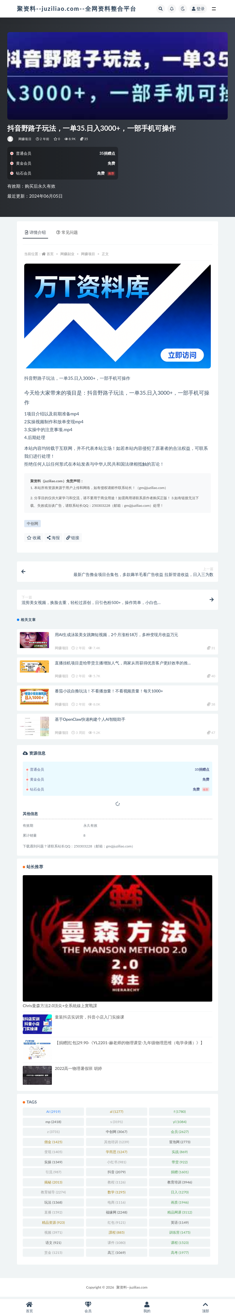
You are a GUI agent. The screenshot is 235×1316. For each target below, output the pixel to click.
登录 (198, 8)
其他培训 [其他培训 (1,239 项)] (116, 1143)
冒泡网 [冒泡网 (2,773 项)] (179, 1143)
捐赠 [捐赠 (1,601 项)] (180, 1174)
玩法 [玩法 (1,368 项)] (53, 1204)
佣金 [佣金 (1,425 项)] (53, 1143)
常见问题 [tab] (67, 232)
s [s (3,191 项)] (116, 1123)
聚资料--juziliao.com (131, 1289)
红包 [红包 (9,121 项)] (116, 1224)
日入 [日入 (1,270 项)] (180, 1194)
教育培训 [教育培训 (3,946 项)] (179, 1184)
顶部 (205, 1307)
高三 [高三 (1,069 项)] (116, 1254)
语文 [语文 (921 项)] (53, 1244)
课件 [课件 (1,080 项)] (116, 1244)
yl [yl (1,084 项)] (179, 1123)
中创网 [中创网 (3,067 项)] (116, 1134)
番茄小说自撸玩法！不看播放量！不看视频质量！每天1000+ (109, 692)
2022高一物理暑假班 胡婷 (78, 1070)
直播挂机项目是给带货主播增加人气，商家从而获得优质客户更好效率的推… (123, 664)
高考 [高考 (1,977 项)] (180, 1254)
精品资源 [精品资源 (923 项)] (53, 1224)
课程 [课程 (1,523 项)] (180, 1244)
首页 (50, 254)
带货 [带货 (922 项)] (179, 1164)
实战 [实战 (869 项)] (179, 1154)
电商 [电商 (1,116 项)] (116, 1204)
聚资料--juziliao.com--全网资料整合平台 (76, 8)
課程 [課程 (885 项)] (116, 1234)
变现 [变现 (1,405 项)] (53, 1154)
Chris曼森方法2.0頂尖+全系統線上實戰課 (60, 1007)
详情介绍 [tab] (35, 232)
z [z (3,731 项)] (53, 1134)
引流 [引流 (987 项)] (53, 1174)
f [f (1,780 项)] (180, 1113)
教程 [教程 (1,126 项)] (116, 1184)
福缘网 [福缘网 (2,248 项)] (116, 1214)
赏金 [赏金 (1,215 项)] (53, 1254)
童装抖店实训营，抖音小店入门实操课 (89, 1018)
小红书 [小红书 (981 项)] (116, 1164)
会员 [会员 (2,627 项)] (180, 1134)
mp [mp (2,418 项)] (53, 1123)
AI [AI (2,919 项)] (53, 1113)
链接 (73, 537)
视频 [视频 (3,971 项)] (53, 1234)
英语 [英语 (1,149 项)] (180, 1224)
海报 (53, 537)
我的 (146, 1307)
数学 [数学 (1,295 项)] (116, 1194)
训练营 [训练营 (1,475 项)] (179, 1234)
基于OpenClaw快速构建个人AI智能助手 (90, 721)
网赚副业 (67, 254)
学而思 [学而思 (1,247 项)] (116, 1154)
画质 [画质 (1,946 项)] (180, 1204)
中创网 (32, 523)
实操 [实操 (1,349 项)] (53, 1164)
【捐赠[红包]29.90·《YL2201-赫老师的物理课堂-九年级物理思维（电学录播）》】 (129, 1044)
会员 (88, 1307)
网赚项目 (24, 139)
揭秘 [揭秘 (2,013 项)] (53, 1184)
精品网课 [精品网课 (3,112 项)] (179, 1214)
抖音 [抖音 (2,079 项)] (116, 1174)
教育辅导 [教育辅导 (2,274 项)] (53, 1194)
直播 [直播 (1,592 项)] (53, 1214)
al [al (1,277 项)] (116, 1113)
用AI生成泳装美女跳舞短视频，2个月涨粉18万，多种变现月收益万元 (116, 636)
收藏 (34, 537)
